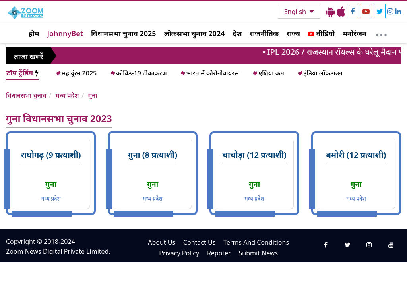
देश (237, 33)
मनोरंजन (354, 33)
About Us (161, 242)
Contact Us (199, 242)
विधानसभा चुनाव (26, 95)
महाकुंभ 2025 (76, 73)
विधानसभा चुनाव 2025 (123, 33)
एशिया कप (268, 73)
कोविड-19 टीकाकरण (138, 73)
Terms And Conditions (256, 242)
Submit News (258, 253)
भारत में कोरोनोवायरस (209, 73)
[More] (381, 33)
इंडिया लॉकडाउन (320, 73)
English (296, 11)
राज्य (293, 33)
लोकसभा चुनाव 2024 (194, 33)
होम (34, 33)
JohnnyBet (65, 33)
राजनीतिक (264, 33)
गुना (92, 95)
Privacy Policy (179, 253)
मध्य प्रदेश (67, 95)
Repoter (219, 253)
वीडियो (321, 33)
